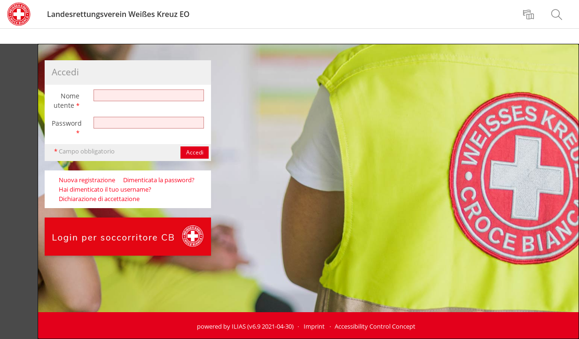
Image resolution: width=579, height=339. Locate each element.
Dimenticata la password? (159, 180)
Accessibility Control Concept (375, 327)
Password (67, 128)
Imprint (314, 327)
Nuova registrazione (87, 180)
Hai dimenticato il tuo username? (105, 190)
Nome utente (66, 100)
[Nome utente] (149, 95)
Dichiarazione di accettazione (99, 199)
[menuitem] (530, 14)
